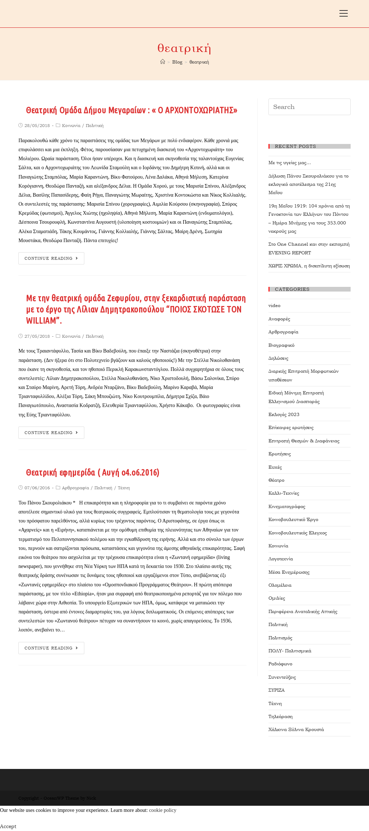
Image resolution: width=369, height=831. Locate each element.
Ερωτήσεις (279, 453)
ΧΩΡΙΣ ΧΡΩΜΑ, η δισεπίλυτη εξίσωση (309, 265)
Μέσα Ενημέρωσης (289, 572)
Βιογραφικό (281, 345)
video (274, 305)
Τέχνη (124, 487)
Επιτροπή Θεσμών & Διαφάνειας (303, 440)
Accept (8, 826)
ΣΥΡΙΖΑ (276, 690)
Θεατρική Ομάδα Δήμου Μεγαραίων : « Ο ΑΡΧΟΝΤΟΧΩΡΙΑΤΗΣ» (131, 110)
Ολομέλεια (280, 585)
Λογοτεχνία (280, 558)
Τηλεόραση (280, 716)
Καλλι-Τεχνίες (283, 493)
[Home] (162, 62)
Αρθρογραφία (75, 487)
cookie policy (163, 810)
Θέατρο (276, 480)
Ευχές (275, 467)
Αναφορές (279, 319)
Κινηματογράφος (286, 506)
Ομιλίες (276, 598)
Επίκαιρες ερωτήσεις (291, 427)
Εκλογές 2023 (283, 414)
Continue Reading (51, 258)
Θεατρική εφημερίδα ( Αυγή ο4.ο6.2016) (92, 472)
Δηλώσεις (278, 358)
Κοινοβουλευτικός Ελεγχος (297, 532)
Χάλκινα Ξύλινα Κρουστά (296, 729)
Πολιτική (95, 125)
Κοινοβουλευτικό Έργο (293, 519)
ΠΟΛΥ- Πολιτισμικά (289, 650)
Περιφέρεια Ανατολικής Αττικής (302, 611)
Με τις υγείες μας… (289, 162)
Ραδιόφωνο (280, 663)
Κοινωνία (71, 125)
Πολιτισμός (280, 637)
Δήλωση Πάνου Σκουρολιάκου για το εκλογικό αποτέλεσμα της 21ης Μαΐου (308, 184)
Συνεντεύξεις (282, 677)
